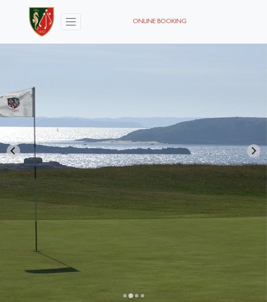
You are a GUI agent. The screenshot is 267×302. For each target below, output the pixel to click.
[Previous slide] (13, 151)
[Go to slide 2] (130, 295)
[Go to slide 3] (136, 295)
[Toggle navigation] (71, 21)
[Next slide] (253, 151)
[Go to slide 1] (125, 295)
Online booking (160, 21)
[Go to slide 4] (142, 295)
